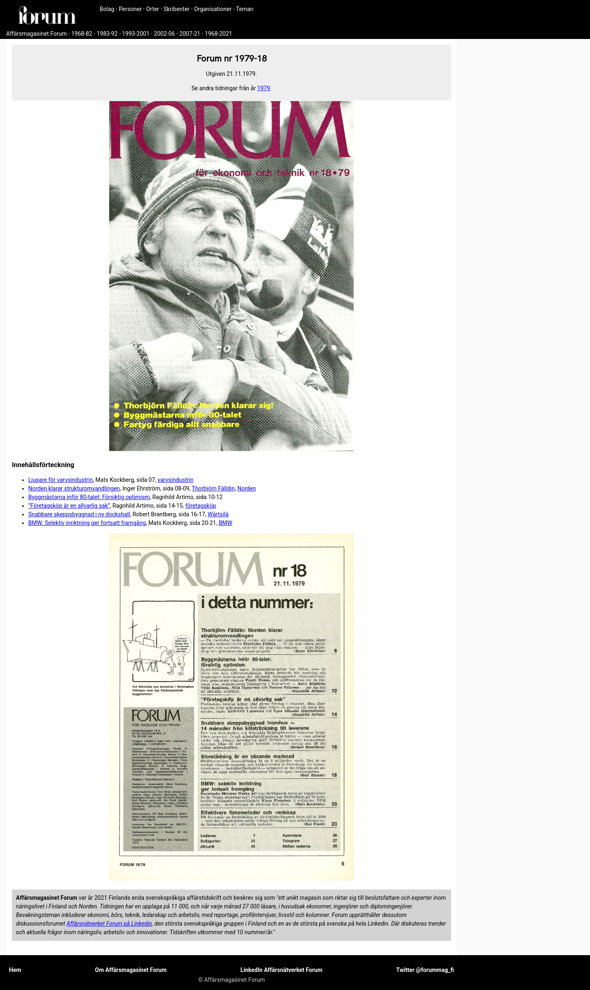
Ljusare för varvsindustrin (60, 480)
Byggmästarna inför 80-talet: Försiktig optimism (89, 497)
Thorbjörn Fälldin (213, 488)
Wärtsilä (218, 514)
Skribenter (176, 9)
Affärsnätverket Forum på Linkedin (109, 923)
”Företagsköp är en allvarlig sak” (69, 505)
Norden (246, 488)
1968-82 (81, 33)
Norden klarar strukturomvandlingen (74, 488)
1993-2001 (136, 33)
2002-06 (164, 33)
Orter (152, 9)
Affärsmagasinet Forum (36, 33)
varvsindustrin (176, 480)
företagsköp (200, 505)
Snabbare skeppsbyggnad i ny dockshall (79, 514)
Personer (130, 9)
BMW (225, 523)
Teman (245, 9)
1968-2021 (218, 33)
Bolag (107, 9)
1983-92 (107, 33)
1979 (263, 88)
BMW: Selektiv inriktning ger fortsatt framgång (87, 523)
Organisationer (213, 9)
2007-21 (189, 33)
